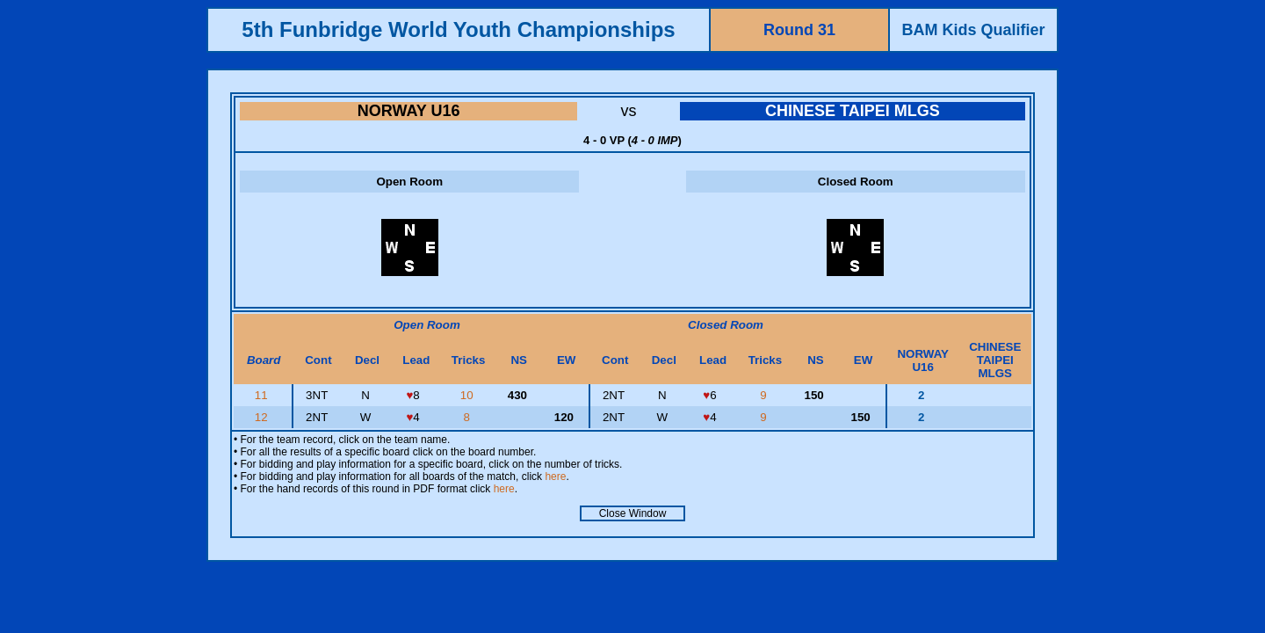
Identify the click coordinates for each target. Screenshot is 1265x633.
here (555, 476)
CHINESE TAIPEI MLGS (852, 111)
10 (468, 395)
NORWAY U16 (409, 111)
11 (263, 395)
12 (263, 417)
